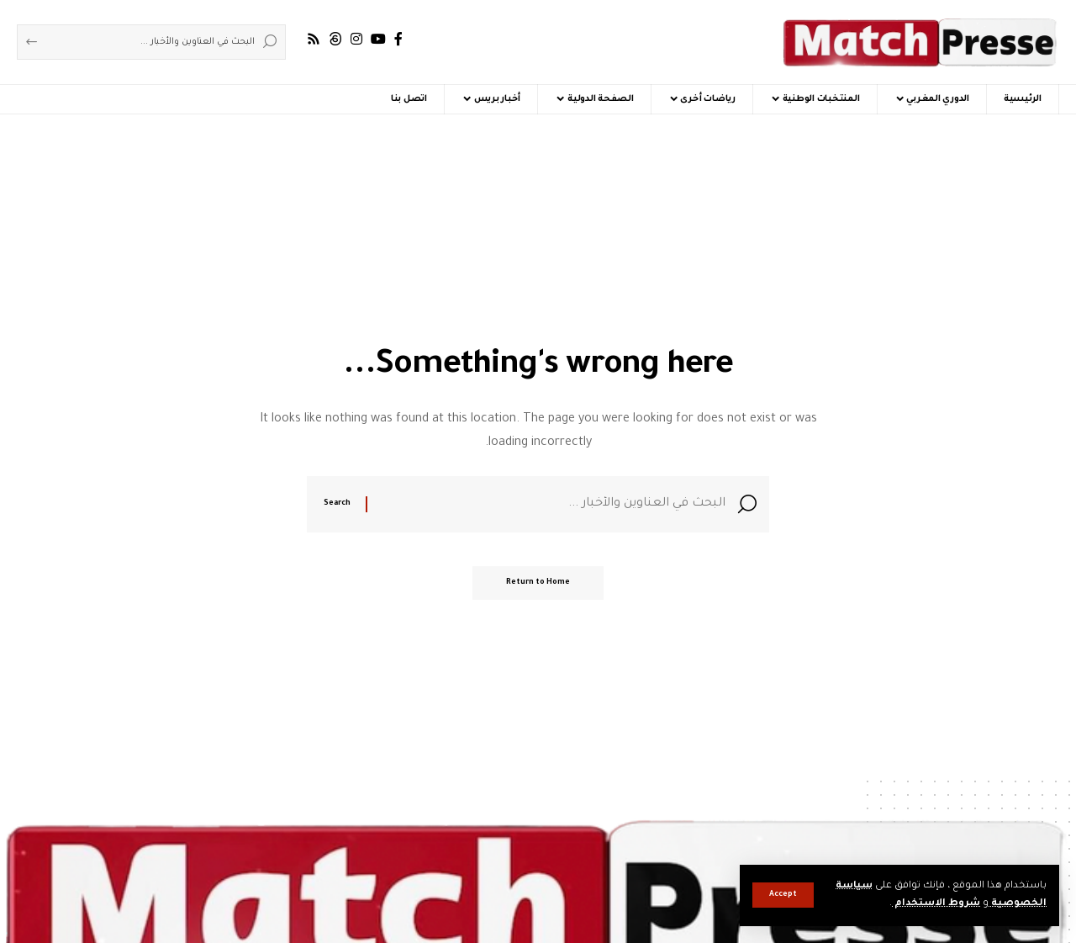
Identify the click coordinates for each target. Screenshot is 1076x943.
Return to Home (538, 583)
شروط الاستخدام (936, 903)
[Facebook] (398, 39)
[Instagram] (356, 39)
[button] (783, 895)
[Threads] (335, 39)
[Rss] (313, 39)
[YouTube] (378, 39)
